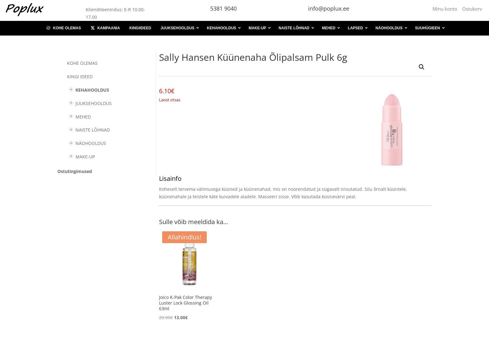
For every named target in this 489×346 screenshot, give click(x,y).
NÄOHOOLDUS (90, 143)
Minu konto (446, 9)
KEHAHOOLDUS (92, 90)
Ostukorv (472, 9)
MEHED (83, 117)
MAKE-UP (85, 157)
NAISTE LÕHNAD (92, 130)
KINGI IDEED (80, 76)
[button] (421, 67)
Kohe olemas (82, 63)
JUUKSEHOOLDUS (93, 103)
